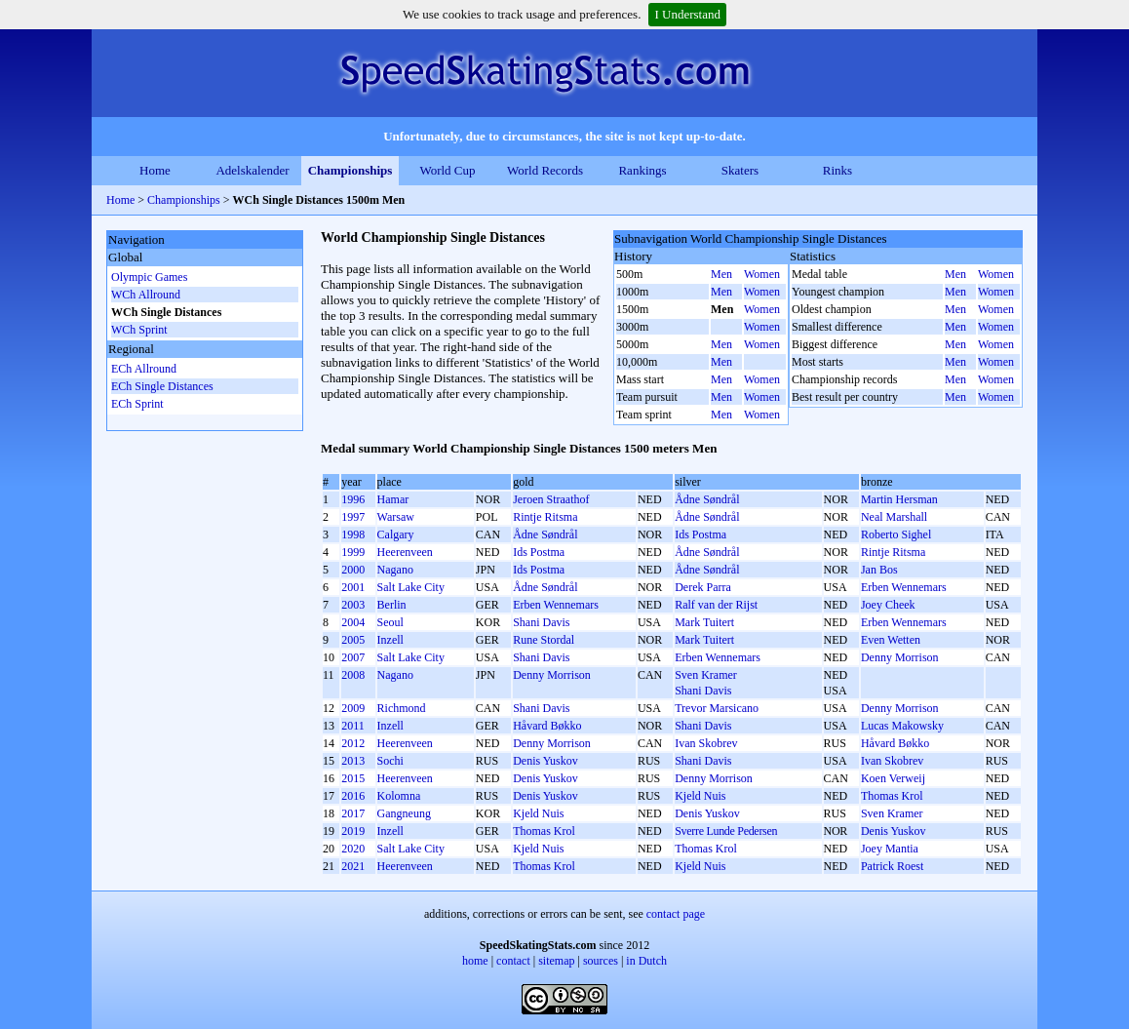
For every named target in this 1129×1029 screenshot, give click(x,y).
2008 (353, 675)
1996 (353, 499)
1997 (353, 517)
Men (721, 274)
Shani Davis (541, 622)
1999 (353, 552)
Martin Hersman (899, 499)
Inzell (390, 640)
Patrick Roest (892, 866)
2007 (353, 657)
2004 (353, 622)
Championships (350, 170)
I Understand (687, 14)
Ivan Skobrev (706, 743)
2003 (353, 605)
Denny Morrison (900, 657)
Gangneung (404, 813)
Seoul (390, 622)
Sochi (390, 761)
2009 (353, 708)
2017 (353, 813)
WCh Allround (145, 294)
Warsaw (395, 517)
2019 (353, 831)
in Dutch (646, 961)
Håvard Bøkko (547, 725)
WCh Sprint (139, 329)
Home (155, 170)
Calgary (395, 534)
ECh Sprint (137, 404)
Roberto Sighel (896, 534)
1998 (353, 534)
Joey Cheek (888, 605)
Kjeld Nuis (700, 796)
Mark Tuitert (704, 622)
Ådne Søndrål (707, 499)
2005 (353, 640)
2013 (353, 761)
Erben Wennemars (904, 587)
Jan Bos (879, 569)
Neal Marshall (894, 517)
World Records (545, 170)
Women (762, 274)
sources (600, 961)
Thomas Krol (892, 796)
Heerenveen (405, 552)
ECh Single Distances (162, 386)
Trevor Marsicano (717, 708)
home (475, 961)
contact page (675, 914)
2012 (353, 743)
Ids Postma (700, 534)
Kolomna (399, 796)
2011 (353, 725)
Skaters (740, 170)
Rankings (642, 170)
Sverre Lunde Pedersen (726, 831)
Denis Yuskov (545, 761)
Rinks (837, 170)
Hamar (393, 499)
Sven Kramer (706, 675)
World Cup (447, 170)
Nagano (395, 569)
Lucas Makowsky (902, 725)
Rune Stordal (543, 640)
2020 (353, 848)
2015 (353, 778)
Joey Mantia (889, 848)
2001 (353, 587)
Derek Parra (703, 587)
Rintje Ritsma (545, 517)
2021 (353, 866)
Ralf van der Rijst (716, 605)
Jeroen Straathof (551, 499)
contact (513, 961)
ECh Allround (143, 369)
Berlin (392, 605)
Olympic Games (149, 277)
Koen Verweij (893, 778)
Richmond (401, 708)
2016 (353, 796)
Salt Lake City (411, 587)
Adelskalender (252, 170)
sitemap (556, 961)
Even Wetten (890, 640)
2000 (353, 569)
